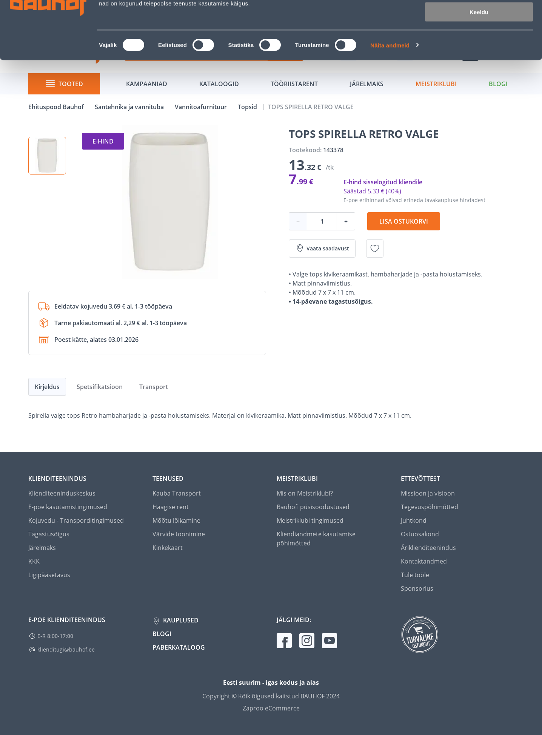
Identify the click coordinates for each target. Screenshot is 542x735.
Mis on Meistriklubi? (305, 493)
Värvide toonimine (178, 534)
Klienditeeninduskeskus (61, 493)
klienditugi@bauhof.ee (66, 649)
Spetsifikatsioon (100, 387)
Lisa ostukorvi (403, 221)
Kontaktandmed (424, 561)
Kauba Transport (176, 493)
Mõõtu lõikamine (176, 520)
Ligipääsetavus (49, 575)
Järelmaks (42, 548)
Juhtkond (414, 520)
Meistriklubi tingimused (310, 520)
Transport (153, 387)
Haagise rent (170, 507)
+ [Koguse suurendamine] (346, 221)
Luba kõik (479, 18)
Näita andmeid (390, 96)
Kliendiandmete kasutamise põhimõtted (316, 538)
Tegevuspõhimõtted (429, 507)
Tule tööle (415, 575)
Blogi (161, 634)
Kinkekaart (167, 548)
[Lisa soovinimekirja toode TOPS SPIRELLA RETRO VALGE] (374, 248)
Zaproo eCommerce (271, 708)
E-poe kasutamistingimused (67, 507)
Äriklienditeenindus (428, 548)
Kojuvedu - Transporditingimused (76, 520)
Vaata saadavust (322, 248)
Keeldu (479, 63)
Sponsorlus (417, 588)
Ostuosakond (420, 534)
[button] (47, 155)
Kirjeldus (47, 387)
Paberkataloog (178, 647)
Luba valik (479, 41)
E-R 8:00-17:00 (55, 635)
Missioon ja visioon (428, 493)
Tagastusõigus (48, 534)
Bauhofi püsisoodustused (313, 507)
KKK (34, 561)
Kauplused (180, 620)
